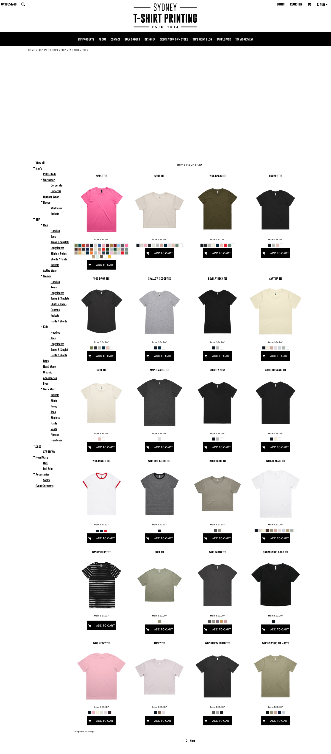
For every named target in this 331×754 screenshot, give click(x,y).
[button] (23, 4)
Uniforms (56, 191)
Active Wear (50, 270)
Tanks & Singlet (59, 349)
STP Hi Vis (49, 451)
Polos (54, 406)
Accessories (50, 378)
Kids (45, 326)
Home (31, 50)
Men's (39, 168)
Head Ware (49, 366)
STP (63, 50)
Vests (54, 429)
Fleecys (55, 434)
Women (74, 50)
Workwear (49, 179)
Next (192, 740)
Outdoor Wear (51, 196)
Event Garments (44, 485)
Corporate (56, 185)
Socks (46, 480)
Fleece (46, 202)
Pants (54, 423)
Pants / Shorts (59, 321)
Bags (46, 360)
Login (281, 4)
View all (40, 162)
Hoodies (55, 230)
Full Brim (48, 468)
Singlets (55, 417)
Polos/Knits (49, 174)
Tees (53, 236)
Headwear (56, 440)
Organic (47, 372)
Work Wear (49, 389)
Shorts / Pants (59, 259)
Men (45, 225)
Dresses (55, 309)
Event (46, 383)
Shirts (54, 400)
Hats (45, 463)
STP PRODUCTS (48, 50)
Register (296, 4)
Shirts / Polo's (59, 253)
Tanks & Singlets (60, 242)
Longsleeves (57, 247)
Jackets (55, 213)
